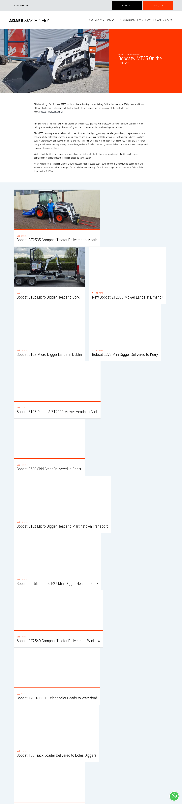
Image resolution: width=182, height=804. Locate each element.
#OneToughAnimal (54, 111)
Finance (157, 20)
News (140, 20)
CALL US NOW (21, 5)
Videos (148, 20)
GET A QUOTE (158, 6)
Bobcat (112, 20)
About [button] (100, 20)
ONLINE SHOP (126, 6)
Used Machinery (127, 20)
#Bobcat (42, 111)
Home (90, 20)
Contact (167, 20)
